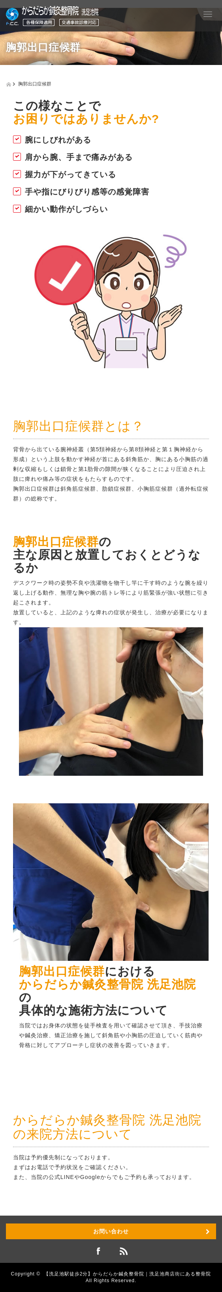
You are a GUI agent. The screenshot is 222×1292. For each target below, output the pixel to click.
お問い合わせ (111, 1231)
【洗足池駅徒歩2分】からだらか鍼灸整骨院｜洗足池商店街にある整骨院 (127, 1274)
